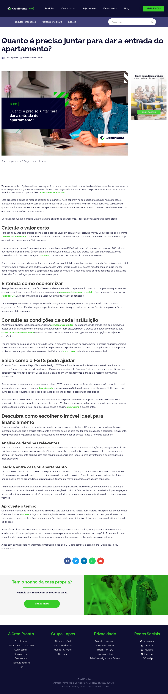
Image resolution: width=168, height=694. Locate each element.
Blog (126, 8)
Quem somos (68, 8)
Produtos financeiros (35, 57)
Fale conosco (110, 8)
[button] (67, 560)
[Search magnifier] (152, 22)
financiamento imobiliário (54, 192)
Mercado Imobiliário (52, 22)
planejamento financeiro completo (78, 292)
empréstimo (74, 407)
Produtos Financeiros (25, 22)
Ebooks (72, 22)
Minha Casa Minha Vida (16, 236)
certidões (45, 255)
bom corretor (70, 351)
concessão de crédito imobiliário (20, 332)
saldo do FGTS (18, 295)
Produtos (50, 8)
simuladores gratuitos (63, 325)
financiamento (47, 388)
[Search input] (131, 22)
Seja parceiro (89, 8)
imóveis (25, 514)
